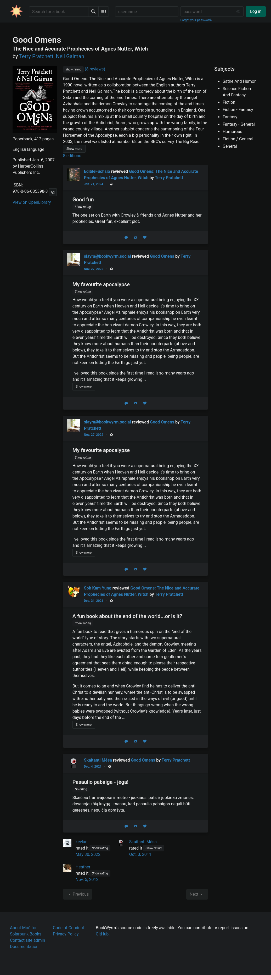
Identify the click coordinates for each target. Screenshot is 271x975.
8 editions (72, 155)
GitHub (102, 934)
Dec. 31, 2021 (93, 601)
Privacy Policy (66, 934)
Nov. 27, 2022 (93, 269)
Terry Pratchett (169, 177)
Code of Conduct (68, 927)
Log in (255, 11)
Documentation (24, 946)
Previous (77, 894)
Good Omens (162, 256)
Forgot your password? (196, 20)
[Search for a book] (58, 11)
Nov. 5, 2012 (87, 879)
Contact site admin (27, 940)
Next (197, 894)
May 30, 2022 (88, 854)
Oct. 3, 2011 (140, 854)
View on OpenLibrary (32, 202)
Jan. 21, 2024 (93, 184)
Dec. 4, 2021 (92, 766)
